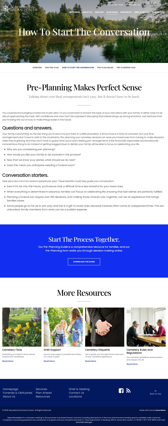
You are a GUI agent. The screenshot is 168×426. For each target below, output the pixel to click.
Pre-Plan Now (153, 3)
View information (14, 418)
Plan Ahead (44, 393)
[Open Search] (165, 3)
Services (41, 389)
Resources (43, 396)
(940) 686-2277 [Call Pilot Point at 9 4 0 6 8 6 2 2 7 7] (134, 5)
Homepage (10, 389)
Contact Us (76, 393)
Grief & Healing (79, 389)
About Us (9, 396)
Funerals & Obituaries (17, 393)
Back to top (155, 393)
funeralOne (160, 410)
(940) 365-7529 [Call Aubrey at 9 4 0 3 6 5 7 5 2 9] (115, 5)
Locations (75, 396)
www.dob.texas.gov (84, 422)
